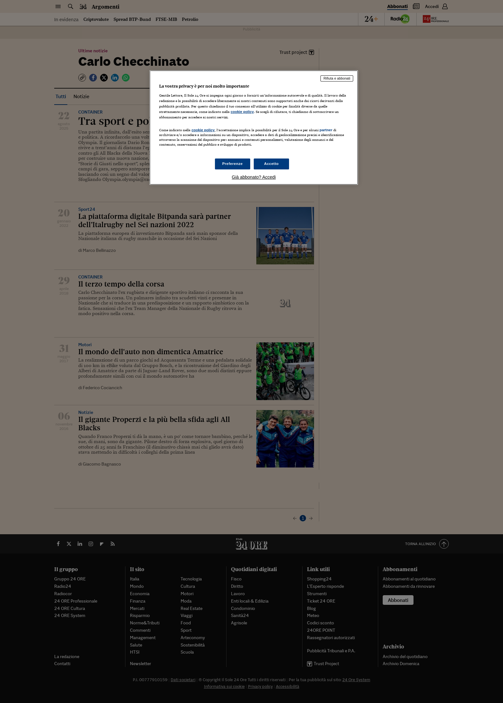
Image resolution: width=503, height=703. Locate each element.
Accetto (271, 164)
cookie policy (242, 112)
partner (326, 130)
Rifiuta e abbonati (336, 78)
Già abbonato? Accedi (254, 177)
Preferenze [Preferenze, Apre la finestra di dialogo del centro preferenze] (232, 164)
